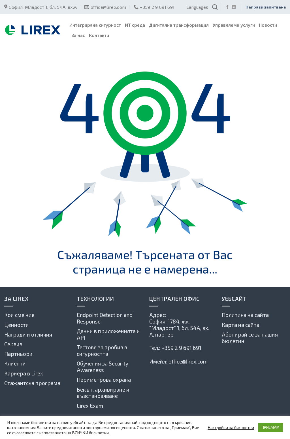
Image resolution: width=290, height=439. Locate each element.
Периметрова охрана (104, 379)
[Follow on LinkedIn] (234, 7)
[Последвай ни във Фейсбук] (227, 7)
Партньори (18, 353)
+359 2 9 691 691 (181, 348)
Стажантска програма (32, 383)
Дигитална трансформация (179, 25)
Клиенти (15, 363)
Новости (268, 25)
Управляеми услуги (234, 25)
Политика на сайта (245, 315)
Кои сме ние (19, 315)
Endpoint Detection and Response (105, 318)
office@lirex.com (188, 361)
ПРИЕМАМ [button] (271, 427)
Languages (197, 7)
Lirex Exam (90, 405)
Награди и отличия (28, 334)
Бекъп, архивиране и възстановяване (103, 392)
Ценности (16, 325)
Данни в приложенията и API (108, 334)
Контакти (99, 35)
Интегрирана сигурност (95, 25)
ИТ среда (135, 25)
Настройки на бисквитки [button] (231, 427)
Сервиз (13, 344)
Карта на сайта (240, 325)
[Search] (215, 7)
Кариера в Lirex (23, 373)
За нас (78, 35)
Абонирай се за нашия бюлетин (250, 337)
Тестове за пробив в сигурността (102, 350)
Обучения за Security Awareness (102, 366)
